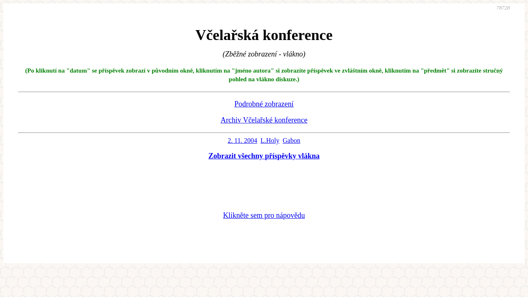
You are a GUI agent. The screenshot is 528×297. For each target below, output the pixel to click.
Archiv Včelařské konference (264, 120)
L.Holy (269, 140)
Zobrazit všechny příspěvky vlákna (264, 156)
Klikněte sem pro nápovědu (264, 215)
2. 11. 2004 (242, 140)
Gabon (291, 140)
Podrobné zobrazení (263, 104)
